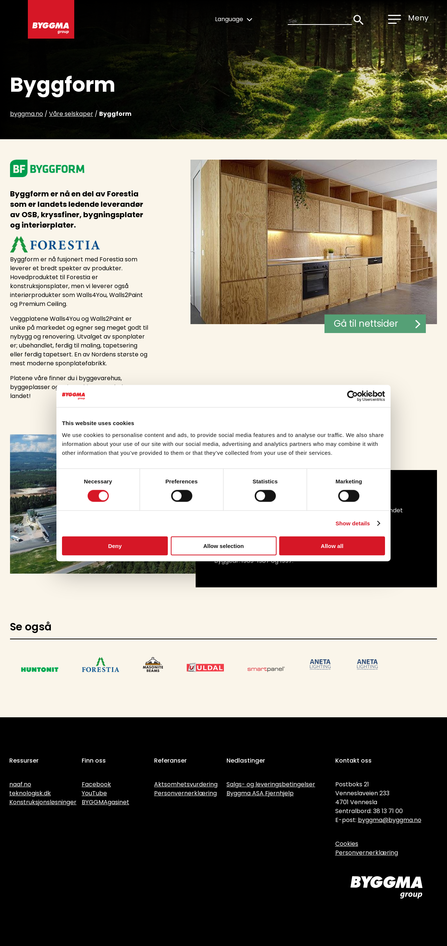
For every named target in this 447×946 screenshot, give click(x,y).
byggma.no (26, 114)
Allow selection (223, 545)
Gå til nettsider (377, 323)
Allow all (332, 545)
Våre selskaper (71, 114)
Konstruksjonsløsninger (42, 802)
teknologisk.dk (30, 793)
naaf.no (20, 784)
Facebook (96, 784)
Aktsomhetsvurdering (186, 784)
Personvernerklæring (185, 793)
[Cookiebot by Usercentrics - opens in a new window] (352, 396)
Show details (353, 523)
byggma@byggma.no (389, 820)
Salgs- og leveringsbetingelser (270, 784)
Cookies (346, 843)
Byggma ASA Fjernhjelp (260, 793)
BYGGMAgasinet (105, 802)
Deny (115, 545)
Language (233, 19)
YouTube (94, 793)
